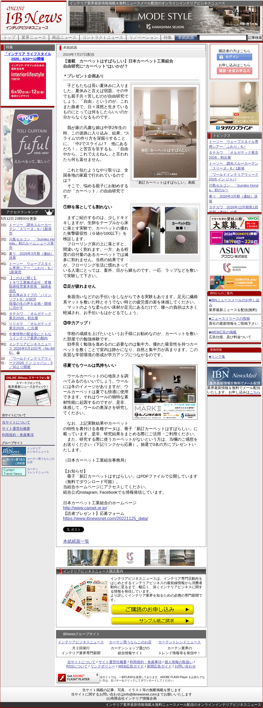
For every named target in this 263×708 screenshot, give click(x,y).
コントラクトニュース (102, 37)
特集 (168, 37)
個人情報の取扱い (179, 662)
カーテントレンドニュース (179, 642)
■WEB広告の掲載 (223, 332)
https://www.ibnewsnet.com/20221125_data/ (105, 518)
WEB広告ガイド (131, 666)
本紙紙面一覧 (76, 541)
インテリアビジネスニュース (81, 642)
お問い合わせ (185, 666)
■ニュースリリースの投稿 (229, 319)
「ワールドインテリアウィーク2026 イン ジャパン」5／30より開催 (30, 362)
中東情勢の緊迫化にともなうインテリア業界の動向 (30, 336)
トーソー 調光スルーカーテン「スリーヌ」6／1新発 (233, 165)
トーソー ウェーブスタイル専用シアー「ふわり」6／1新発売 (31, 268)
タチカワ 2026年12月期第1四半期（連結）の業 (233, 209)
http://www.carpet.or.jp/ (85, 508)
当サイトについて (16, 422)
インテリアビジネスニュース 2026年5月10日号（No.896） (31, 348)
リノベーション (143, 37)
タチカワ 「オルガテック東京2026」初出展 (30, 316)
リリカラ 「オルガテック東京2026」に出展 (30, 326)
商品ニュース (64, 37)
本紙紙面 (186, 37)
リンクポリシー (103, 666)
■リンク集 (217, 357)
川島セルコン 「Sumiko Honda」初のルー (233, 187)
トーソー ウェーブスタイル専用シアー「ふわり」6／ (233, 144)
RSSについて (77, 666)
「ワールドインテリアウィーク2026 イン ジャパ (233, 177)
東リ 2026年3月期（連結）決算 (233, 198)
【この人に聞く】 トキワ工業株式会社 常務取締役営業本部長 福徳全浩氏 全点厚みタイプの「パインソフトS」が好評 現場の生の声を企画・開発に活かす (30, 293)
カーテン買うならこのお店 (130, 642)
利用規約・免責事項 (18, 435)
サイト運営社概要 (16, 429)
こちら (255, 392)
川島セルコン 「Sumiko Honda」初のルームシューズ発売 (32, 243)
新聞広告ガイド (159, 666)
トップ (9, 37)
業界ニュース (33, 37)
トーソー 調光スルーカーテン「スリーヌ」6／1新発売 (30, 229)
